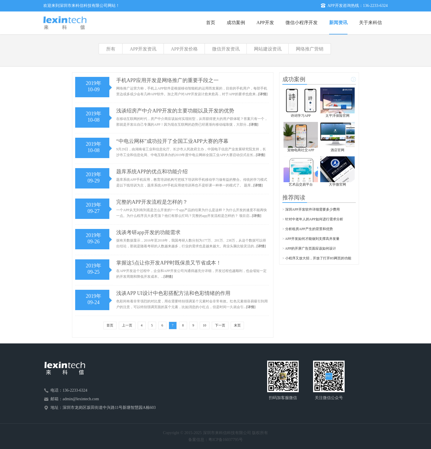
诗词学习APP (301, 116)
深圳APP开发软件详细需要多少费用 (312, 209)
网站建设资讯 (267, 48)
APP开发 (265, 22)
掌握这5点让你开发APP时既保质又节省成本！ (168, 263)
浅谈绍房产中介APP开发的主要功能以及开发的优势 (175, 111)
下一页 (220, 325)
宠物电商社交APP (300, 150)
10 (204, 325)
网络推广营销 (309, 48)
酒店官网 (337, 150)
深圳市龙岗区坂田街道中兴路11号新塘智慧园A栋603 (109, 407)
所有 (110, 48)
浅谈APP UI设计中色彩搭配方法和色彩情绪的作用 (173, 293)
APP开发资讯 (143, 48)
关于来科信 (370, 22)
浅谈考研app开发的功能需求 (148, 232)
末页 (237, 325)
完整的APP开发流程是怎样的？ (152, 202)
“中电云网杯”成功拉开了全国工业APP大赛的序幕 (172, 141)
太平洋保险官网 (337, 116)
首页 (210, 22)
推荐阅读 (293, 197)
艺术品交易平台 (301, 184)
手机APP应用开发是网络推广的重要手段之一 (167, 80)
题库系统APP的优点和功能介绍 (152, 171)
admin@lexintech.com (81, 399)
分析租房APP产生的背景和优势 (309, 229)
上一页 (127, 325)
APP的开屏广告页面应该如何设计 (310, 248)
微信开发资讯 (226, 48)
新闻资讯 (338, 22)
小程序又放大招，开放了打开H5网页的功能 (318, 258)
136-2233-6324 (375, 5)
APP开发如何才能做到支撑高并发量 (312, 239)
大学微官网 (337, 184)
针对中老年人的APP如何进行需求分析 (314, 219)
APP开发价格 (184, 48)
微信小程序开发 (302, 22)
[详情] (262, 94)
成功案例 (236, 22)
